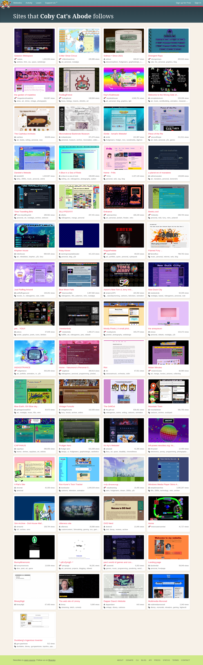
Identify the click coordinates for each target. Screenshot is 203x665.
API (150, 660)
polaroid (175, 218)
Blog (143, 660)
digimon (139, 140)
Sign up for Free (183, 3)
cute (37, 296)
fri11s (107, 176)
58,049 (184, 566)
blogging (82, 568)
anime (42, 179)
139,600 (183, 176)
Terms (175, 660)
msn (123, 140)
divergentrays (154, 59)
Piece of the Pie (155, 134)
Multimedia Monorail (157, 601)
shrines (25, 452)
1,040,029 (93, 488)
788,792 (183, 254)
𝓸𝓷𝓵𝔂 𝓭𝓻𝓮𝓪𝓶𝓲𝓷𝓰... (112, 484)
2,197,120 (138, 176)
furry (164, 218)
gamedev (97, 529)
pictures (169, 374)
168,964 (94, 98)
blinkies (43, 335)
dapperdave (109, 604)
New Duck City (155, 289)
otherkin (82, 101)
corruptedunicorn (155, 98)
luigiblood (64, 371)
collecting (96, 140)
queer (118, 257)
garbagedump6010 (22, 410)
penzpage (64, 566)
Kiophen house (21, 250)
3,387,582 (93, 293)
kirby (18, 179)
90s (73, 296)
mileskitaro (24, 257)
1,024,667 (49, 176)
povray (162, 452)
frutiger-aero (64, 449)
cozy (142, 62)
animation (174, 101)
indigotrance (20, 371)
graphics (169, 62)
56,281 (94, 566)
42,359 (50, 488)
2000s (23, 179)
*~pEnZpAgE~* (66, 562)
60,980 (184, 371)
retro (131, 218)
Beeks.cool (153, 211)
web (115, 179)
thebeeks (153, 215)
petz (82, 335)
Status (166, 660)
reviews (118, 529)
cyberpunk (133, 257)
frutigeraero (123, 62)
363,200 (49, 371)
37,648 (50, 332)
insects (75, 101)
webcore (45, 218)
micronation (87, 140)
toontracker (64, 488)
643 (140, 604)
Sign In (198, 3)
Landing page (154, 562)
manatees (157, 179)
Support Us (51, 3)
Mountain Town (155, 406)
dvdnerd (108, 527)
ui (68, 452)
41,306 (139, 449)
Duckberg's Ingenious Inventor (28, 640)
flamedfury (153, 254)
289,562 (49, 215)
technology (164, 490)
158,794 (49, 527)
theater (126, 218)
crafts (42, 296)
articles (43, 452)
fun (156, 62)
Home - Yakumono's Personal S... (74, 367)
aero (107, 490)
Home (151, 523)
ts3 (18, 529)
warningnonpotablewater (69, 254)
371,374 (94, 137)
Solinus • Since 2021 (113, 56)
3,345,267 (183, 488)
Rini (105, 367)
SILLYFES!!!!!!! (66, 211)
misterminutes (155, 371)
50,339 (184, 293)
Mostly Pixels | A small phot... (117, 328)
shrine (27, 101)
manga (74, 218)
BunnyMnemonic (22, 562)
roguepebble (110, 254)
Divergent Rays (155, 56)
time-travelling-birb (22, 215)
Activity (29, 3)
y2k (167, 140)
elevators (168, 607)
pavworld (108, 566)
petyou (17, 332)
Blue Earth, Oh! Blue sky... (26, 406)
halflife (63, 335)
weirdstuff (141, 568)
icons (37, 335)
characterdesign (185, 101)
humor (19, 452)
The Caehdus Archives (24, 134)
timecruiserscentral (156, 527)
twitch (72, 607)
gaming (86, 529)
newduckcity (153, 293)
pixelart (119, 218)
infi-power (153, 449)
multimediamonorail (156, 604)
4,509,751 (138, 98)
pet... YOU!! (19, 328)
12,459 (184, 449)
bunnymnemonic (21, 566)
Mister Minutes (155, 367)
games (172, 140)
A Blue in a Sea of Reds (70, 173)
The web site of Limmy (69, 601)
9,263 (139, 566)
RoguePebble (110, 250)
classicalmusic (111, 374)
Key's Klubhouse (111, 95)
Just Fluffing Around (23, 289)
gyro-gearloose (21, 644)
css (29, 62)
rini (106, 371)
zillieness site (65, 523)
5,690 (95, 604)
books (22, 140)
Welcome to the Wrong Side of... (163, 95)
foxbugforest (65, 98)
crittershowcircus (66, 59)
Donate (129, 660)
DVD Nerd (108, 523)
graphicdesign (134, 62)
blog (175, 62)
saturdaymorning (113, 296)
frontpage (161, 568)
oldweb (87, 335)
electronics (155, 452)
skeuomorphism (112, 62)
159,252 (49, 293)
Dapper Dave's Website (114, 601)
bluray (112, 529)
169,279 (138, 332)
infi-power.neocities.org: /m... (161, 445)
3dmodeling (78, 529)
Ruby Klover (64, 250)
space (34, 62)
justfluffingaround (21, 293)
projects (75, 568)
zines (19, 101)
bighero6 (183, 607)
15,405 (139, 488)
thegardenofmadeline (23, 98)
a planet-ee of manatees (159, 173)
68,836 (50, 137)
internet (167, 257)
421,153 (94, 254)
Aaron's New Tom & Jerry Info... (118, 289)
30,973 (50, 410)
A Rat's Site (19, 484)
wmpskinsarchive (155, 488)
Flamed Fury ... (155, 250)
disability (122, 452)
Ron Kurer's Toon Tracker (71, 484)
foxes (63, 101)
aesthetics (95, 452)
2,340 (184, 604)
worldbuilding (164, 101)
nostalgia (75, 62)
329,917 (138, 59)
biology (69, 101)
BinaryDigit (19, 601)
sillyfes (62, 215)
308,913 (94, 371)
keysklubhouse (111, 98)
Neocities (17, 660)
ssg (119, 179)
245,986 (94, 59)
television (131, 296)
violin (128, 374)
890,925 (49, 254)
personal (68, 62)
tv (24, 296)
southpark (168, 412)
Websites (17, 3)
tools (155, 140)
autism (93, 179)
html (25, 62)
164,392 (138, 293)
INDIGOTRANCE (22, 367)
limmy (62, 604)
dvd (107, 529)
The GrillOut (109, 406)
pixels (32, 335)
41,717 (184, 527)
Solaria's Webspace (23, 56)
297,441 (94, 215)
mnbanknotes (65, 137)
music (156, 101)
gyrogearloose (36, 646)
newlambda (65, 332)
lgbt (130, 101)
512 (51, 644)
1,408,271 (93, 332)
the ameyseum (155, 328)
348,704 (183, 215)
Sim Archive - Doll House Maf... (28, 523)
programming (84, 374)
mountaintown (154, 410)
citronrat (18, 488)
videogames (75, 179)
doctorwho (174, 179)
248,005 (94, 176)
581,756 (183, 410)
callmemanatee (155, 176)
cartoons (124, 296)
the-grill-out (109, 410)
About (120, 660)
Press (157, 660)
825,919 (183, 59)
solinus (107, 59)
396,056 (49, 449)
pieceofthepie (154, 137)
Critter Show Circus (68, 56)
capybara (32, 452)
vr (36, 374)
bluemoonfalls (65, 293)
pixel (22, 568)
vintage (33, 101)
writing (27, 140)
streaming (65, 607)
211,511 (183, 137)
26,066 (94, 527)
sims (28, 529)
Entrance (108, 211)
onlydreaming (110, 488)
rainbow (20, 62)
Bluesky (52, 660)
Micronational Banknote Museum (74, 134)
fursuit (68, 412)
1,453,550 (49, 59)
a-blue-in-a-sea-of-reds (68, 176)
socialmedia (131, 140)
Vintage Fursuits (66, 406)
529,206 (183, 98)
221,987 (138, 137)
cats (152, 62)
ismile (107, 137)
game (31, 568)
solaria (18, 59)
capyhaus (19, 449)
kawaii (161, 296)
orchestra (121, 374)
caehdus (18, 137)
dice (18, 568)
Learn (38, 3)
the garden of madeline (25, 95)
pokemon (79, 296)
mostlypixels (110, 332)
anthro (80, 412)
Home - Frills (110, 173)
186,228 (138, 215)
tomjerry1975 (110, 293)
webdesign (41, 62)
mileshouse (19, 254)
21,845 (139, 527)
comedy (78, 607)
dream (122, 490)
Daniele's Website (22, 173)
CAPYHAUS (20, 445)
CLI (137, 660)
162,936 (94, 410)
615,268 (94, 449)
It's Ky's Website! (111, 445)
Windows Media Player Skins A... (163, 484)
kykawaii (108, 449)
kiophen (32, 257)
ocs (91, 529)
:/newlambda (65, 328)
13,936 (50, 566)
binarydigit (19, 604)
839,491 (138, 410)
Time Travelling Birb (23, 211)
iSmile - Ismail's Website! (115, 134)
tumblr (19, 335)
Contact (185, 660)
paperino (53, 646)
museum (72, 140)
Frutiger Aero (65, 445)
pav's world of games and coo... (118, 562)
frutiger (118, 140)
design (63, 452)
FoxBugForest (65, 95)
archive (79, 140)
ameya (151, 332)
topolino (46, 646)
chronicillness (132, 452)
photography (42, 101)
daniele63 (19, 176)
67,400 (50, 604)
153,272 (183, 332)
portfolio (112, 257)
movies (19, 296)
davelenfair (153, 566)
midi (159, 218)
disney (115, 607)
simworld (18, 527)
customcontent (66, 529)
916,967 (49, 98)
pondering (132, 568)
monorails (160, 607)
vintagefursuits (65, 410)
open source (29, 660)
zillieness (63, 527)
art (62, 62)
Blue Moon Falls (66, 289)
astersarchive (110, 215)
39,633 (139, 254)
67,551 (139, 371)
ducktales (20, 646)
